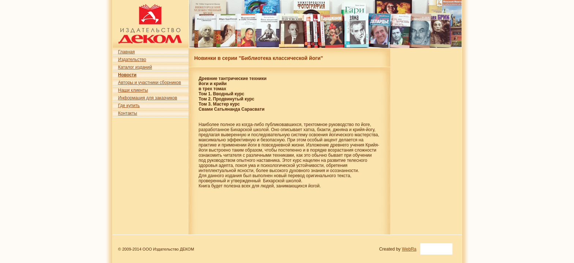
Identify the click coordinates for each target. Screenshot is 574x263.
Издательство (132, 59)
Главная (126, 51)
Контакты (127, 113)
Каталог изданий (135, 67)
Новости (127, 74)
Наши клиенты (133, 90)
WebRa (409, 249)
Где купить (129, 105)
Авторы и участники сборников (149, 82)
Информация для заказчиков (147, 97)
